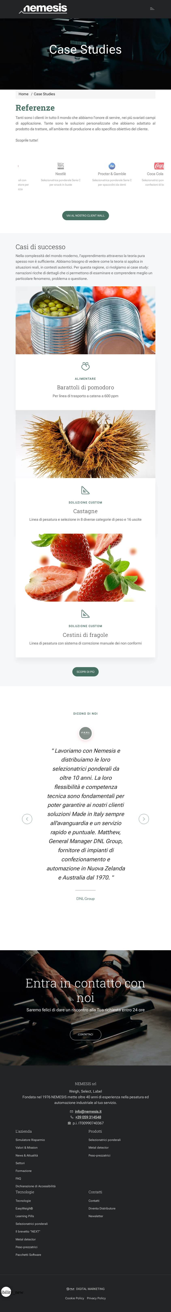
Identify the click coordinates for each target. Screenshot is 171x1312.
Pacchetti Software (28, 1255)
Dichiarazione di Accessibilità (36, 1186)
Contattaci (85, 1034)
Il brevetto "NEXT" (28, 1231)
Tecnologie (23, 1201)
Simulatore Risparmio (30, 1140)
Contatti (94, 1201)
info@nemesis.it (88, 1112)
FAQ (18, 1178)
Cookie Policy (74, 1298)
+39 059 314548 (88, 1117)
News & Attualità (27, 1155)
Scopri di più (85, 671)
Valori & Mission (26, 1147)
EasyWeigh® (24, 1208)
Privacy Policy (96, 1298)
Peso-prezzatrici (99, 1155)
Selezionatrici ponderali (105, 1140)
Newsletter (96, 1216)
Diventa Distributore (102, 1208)
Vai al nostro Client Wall (85, 215)
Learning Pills (25, 1216)
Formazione (24, 1171)
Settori (20, 1163)
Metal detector (99, 1147)
